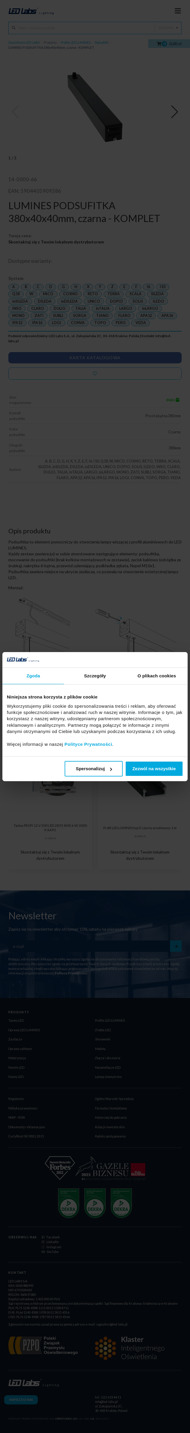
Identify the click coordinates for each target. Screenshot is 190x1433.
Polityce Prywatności (88, 744)
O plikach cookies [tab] (157, 675)
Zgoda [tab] (33, 675)
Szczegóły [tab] (95, 675)
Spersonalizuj (94, 768)
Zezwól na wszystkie (154, 768)
